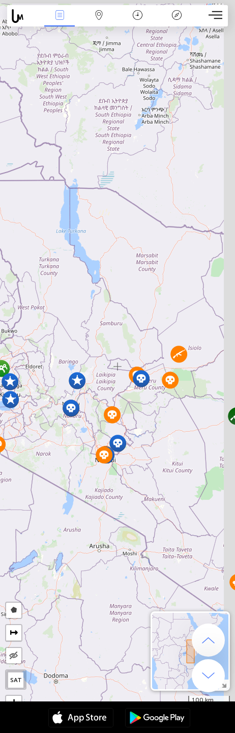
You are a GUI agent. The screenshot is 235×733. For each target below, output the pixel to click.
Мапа (99, 16)
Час (137, 16)
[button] (77, 380)
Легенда (177, 16)
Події (59, 16)
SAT (16, 680)
